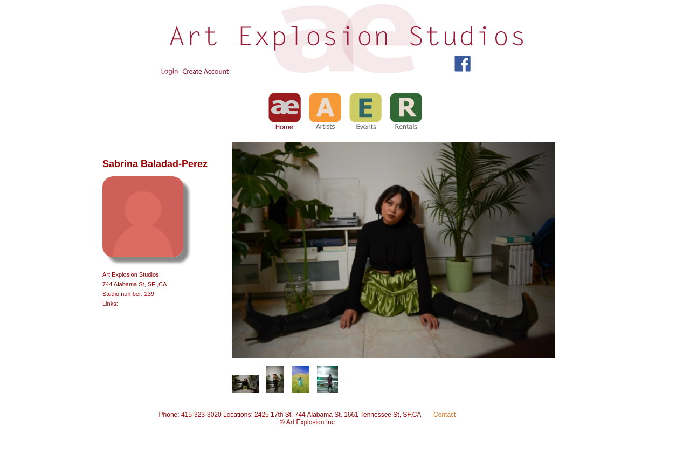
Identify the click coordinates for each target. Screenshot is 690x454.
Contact (444, 414)
